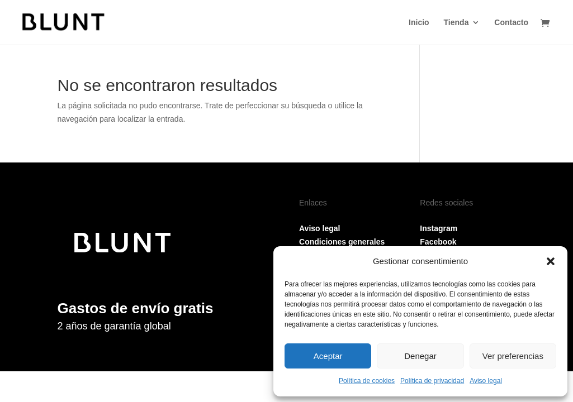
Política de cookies (367, 381)
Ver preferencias (512, 356)
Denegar (420, 356)
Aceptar (328, 356)
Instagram (438, 228)
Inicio (419, 22)
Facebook (438, 241)
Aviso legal (486, 381)
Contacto (511, 22)
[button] (550, 261)
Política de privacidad (432, 381)
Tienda (456, 22)
